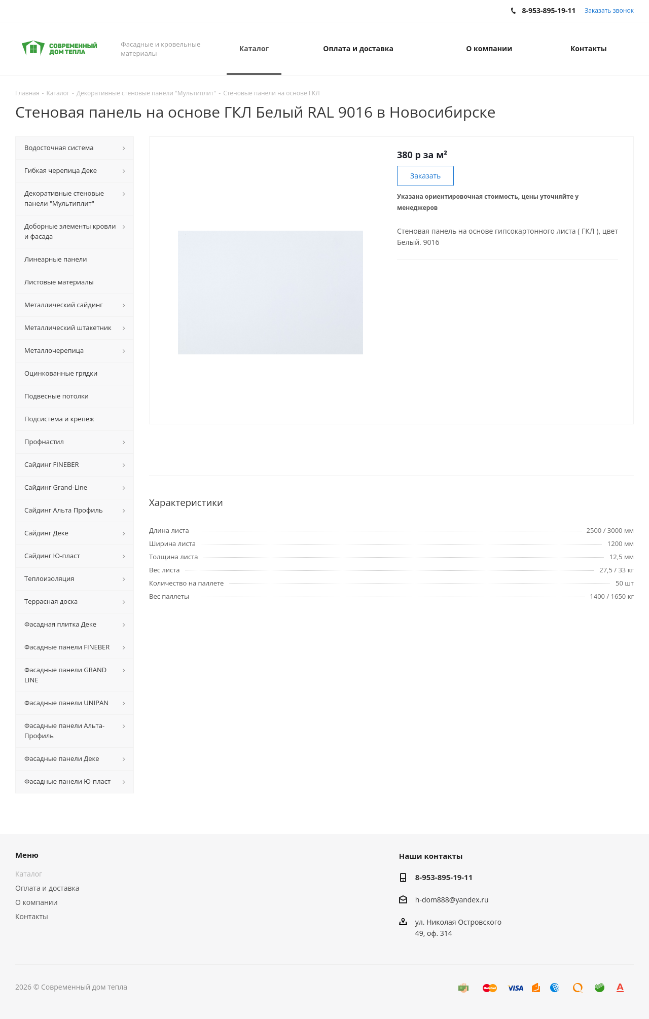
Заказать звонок (609, 10)
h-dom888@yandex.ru (452, 899)
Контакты (31, 916)
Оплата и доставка (47, 888)
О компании (36, 902)
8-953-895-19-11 (444, 877)
